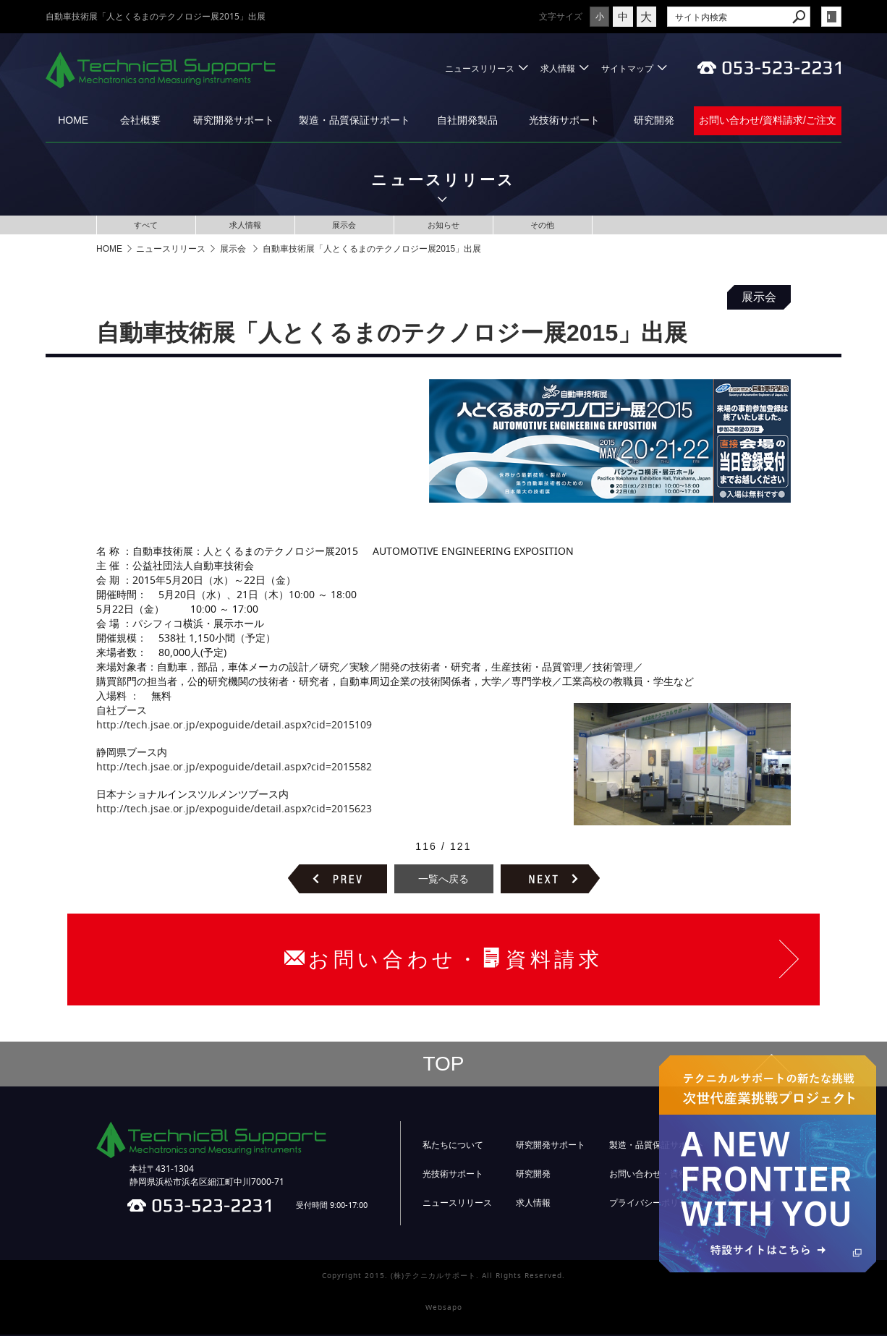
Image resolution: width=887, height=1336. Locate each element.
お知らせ (443, 225)
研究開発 (654, 120)
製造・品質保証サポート (354, 120)
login (831, 17)
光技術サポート (564, 120)
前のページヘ (337, 880)
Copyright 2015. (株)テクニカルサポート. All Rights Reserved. (443, 1277)
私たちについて (453, 1146)
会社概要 (140, 120)
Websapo (443, 1309)
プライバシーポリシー (652, 1204)
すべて (146, 225)
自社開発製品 (467, 120)
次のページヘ (550, 880)
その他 (543, 225)
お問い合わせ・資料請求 (657, 1175)
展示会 (344, 225)
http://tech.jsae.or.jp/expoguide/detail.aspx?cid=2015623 (234, 810)
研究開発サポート (233, 120)
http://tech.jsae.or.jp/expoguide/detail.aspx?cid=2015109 (234, 726)
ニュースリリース (479, 68)
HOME (73, 120)
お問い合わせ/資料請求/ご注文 (767, 120)
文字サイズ (522, 16)
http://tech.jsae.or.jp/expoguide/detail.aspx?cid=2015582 (234, 768)
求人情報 (557, 68)
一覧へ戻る (443, 880)
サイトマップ (627, 68)
